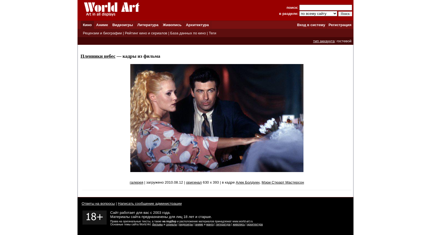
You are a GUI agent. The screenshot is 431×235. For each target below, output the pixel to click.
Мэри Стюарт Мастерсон (283, 182)
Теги (212, 33)
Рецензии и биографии (102, 33)
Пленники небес (98, 56)
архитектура (255, 224)
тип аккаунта (324, 41)
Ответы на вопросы (98, 203)
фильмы (157, 224)
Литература (148, 25)
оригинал (194, 182)
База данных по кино (188, 33)
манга (210, 224)
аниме (199, 224)
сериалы (171, 224)
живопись (239, 224)
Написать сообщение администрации (150, 203)
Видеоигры (122, 25)
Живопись (172, 25)
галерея (136, 182)
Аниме (102, 25)
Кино (87, 25)
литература (223, 224)
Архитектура (197, 25)
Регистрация (339, 25)
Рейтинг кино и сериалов (146, 33)
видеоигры (186, 224)
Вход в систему (311, 25)
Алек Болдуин (248, 182)
